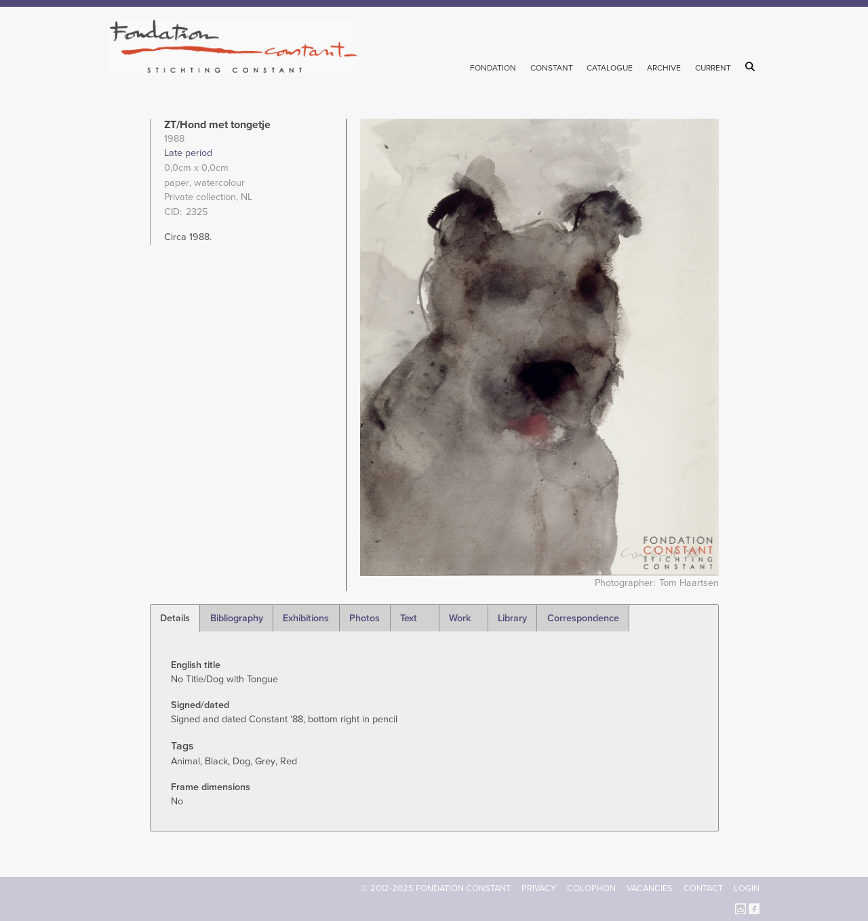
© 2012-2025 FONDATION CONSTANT (436, 888)
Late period (188, 153)
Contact (703, 888)
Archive (664, 68)
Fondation (493, 68)
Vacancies (650, 888)
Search (752, 66)
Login (747, 888)
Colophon (591, 888)
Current (713, 68)
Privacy (538, 888)
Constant (551, 68)
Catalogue (610, 68)
